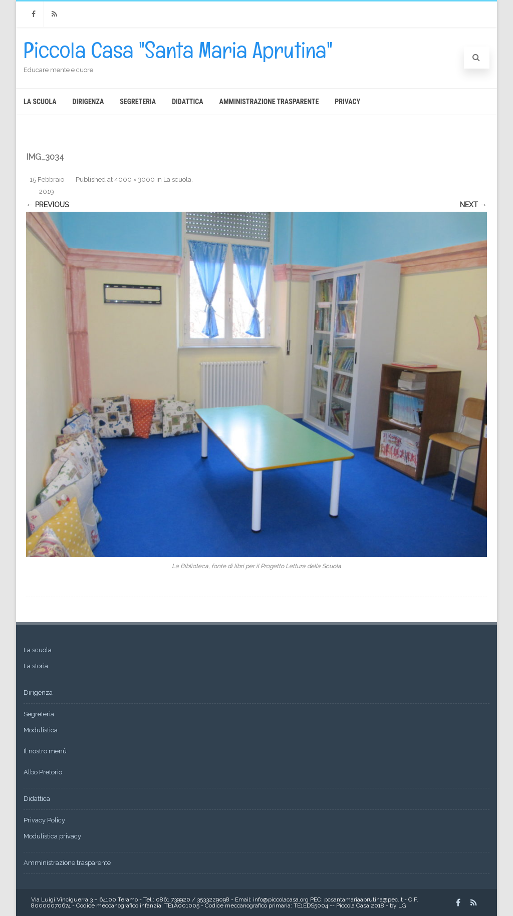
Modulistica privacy (52, 836)
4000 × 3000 (134, 179)
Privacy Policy (44, 820)
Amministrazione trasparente (269, 102)
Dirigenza (88, 102)
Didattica (187, 102)
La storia (36, 666)
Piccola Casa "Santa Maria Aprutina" (178, 50)
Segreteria (138, 102)
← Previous (47, 205)
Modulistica (41, 730)
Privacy (347, 102)
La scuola (40, 102)
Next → (473, 205)
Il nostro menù (45, 751)
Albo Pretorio (43, 772)
